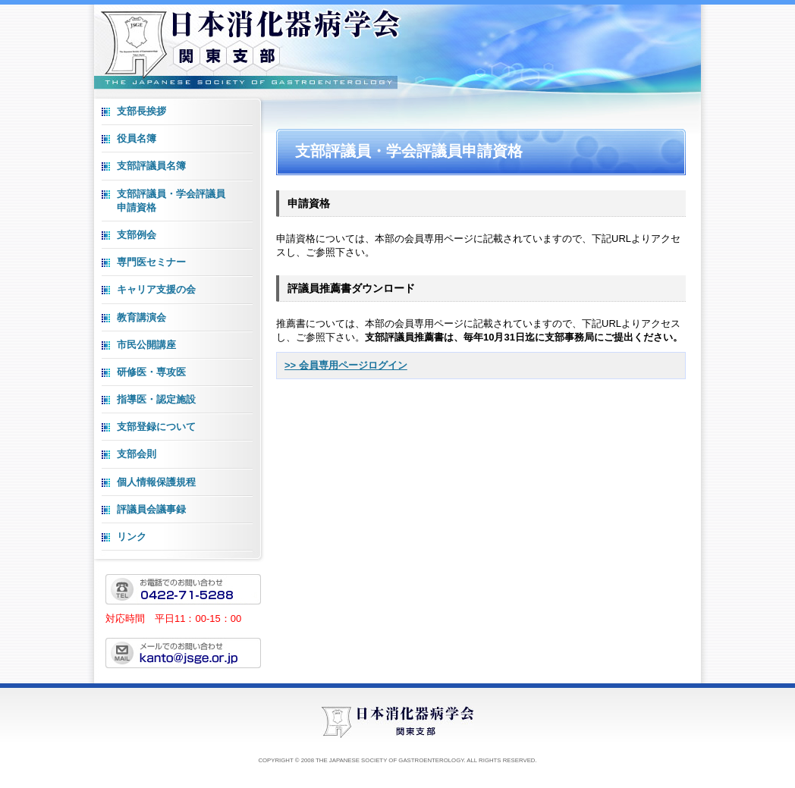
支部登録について (156, 426)
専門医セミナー (151, 262)
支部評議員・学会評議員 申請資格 (171, 200)
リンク (131, 536)
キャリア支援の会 (156, 289)
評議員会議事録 (151, 509)
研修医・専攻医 (151, 372)
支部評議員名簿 (151, 165)
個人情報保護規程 (156, 482)
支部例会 (136, 234)
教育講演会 (141, 317)
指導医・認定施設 (156, 399)
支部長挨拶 (141, 111)
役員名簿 (136, 138)
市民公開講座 (146, 344)
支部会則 (136, 454)
